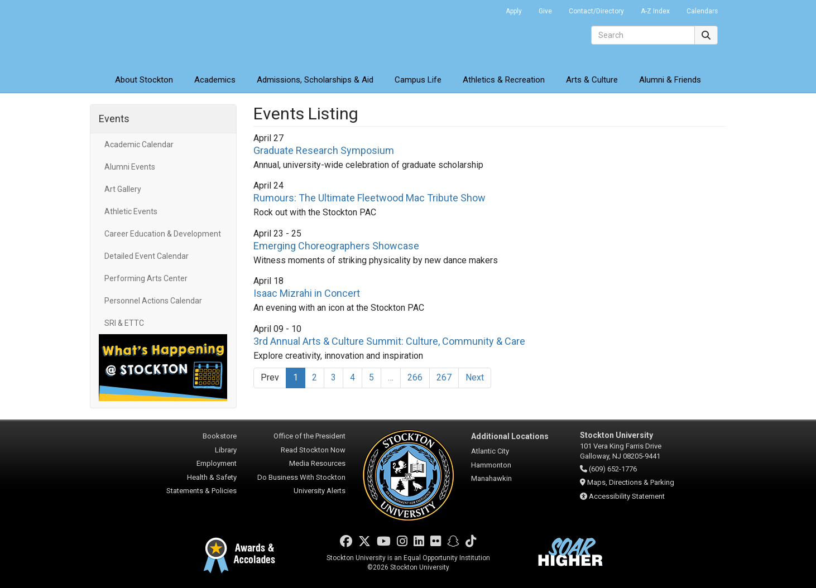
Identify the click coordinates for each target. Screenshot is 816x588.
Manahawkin (491, 478)
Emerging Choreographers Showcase (336, 246)
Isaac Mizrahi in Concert (306, 293)
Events (114, 118)
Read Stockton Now (313, 450)
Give (545, 11)
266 (415, 377)
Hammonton (491, 465)
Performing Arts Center (146, 278)
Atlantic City (490, 451)
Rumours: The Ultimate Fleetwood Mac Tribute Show (369, 198)
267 (444, 377)
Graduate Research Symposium (323, 150)
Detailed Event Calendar (146, 256)
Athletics (504, 80)
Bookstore (220, 436)
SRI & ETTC (124, 323)
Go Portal (483, 8)
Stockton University (170, 33)
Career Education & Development (162, 233)
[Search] (643, 35)
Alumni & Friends (670, 80)
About (144, 80)
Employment (216, 463)
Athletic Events (130, 211)
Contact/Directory (596, 11)
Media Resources (317, 463)
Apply (514, 11)
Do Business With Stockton (301, 477)
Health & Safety (212, 477)
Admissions (315, 80)
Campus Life (418, 80)
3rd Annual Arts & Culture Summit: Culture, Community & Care (389, 341)
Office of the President (309, 436)
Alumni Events (129, 166)
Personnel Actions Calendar (153, 300)
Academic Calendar (139, 144)
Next (474, 377)
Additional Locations (510, 436)
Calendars (702, 11)
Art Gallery (122, 189)
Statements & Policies (201, 490)
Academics (215, 80)
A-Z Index (655, 11)
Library (226, 450)
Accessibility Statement (627, 496)
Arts (592, 80)
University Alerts (319, 490)
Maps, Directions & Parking (630, 482)
